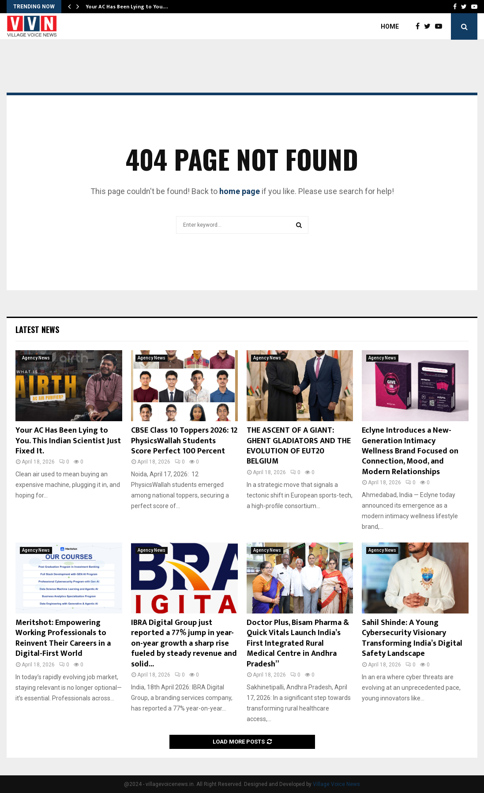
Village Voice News (336, 784)
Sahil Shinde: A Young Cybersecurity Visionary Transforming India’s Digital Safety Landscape (412, 638)
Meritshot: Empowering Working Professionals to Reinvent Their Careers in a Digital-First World (63, 638)
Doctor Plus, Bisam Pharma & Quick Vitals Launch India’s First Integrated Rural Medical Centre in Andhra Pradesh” (298, 643)
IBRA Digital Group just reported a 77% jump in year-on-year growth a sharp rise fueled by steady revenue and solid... (184, 643)
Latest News (37, 329)
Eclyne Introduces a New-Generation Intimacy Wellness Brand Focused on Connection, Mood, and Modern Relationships (410, 451)
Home (390, 26)
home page (239, 191)
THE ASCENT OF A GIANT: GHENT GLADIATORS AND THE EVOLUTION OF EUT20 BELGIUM (299, 446)
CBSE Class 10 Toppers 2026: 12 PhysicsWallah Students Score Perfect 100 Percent (184, 441)
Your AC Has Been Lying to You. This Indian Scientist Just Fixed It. (68, 441)
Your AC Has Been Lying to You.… (127, 6)
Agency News (36, 357)
